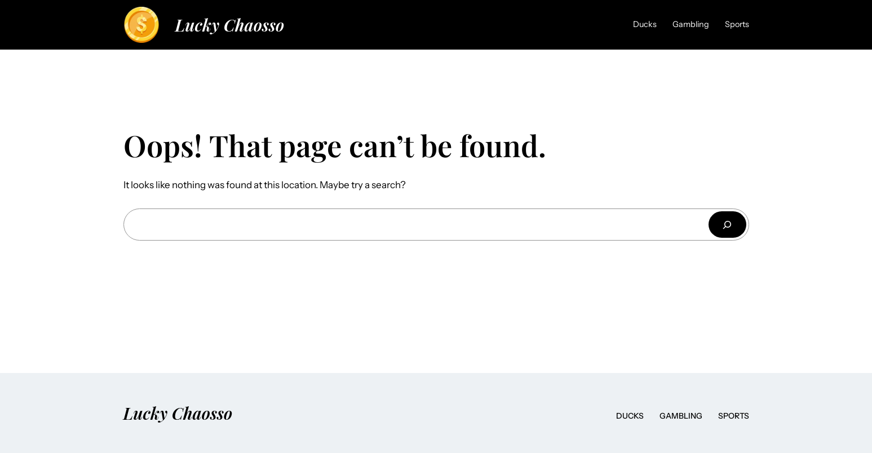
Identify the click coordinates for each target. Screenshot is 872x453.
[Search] (727, 224)
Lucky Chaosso (230, 24)
